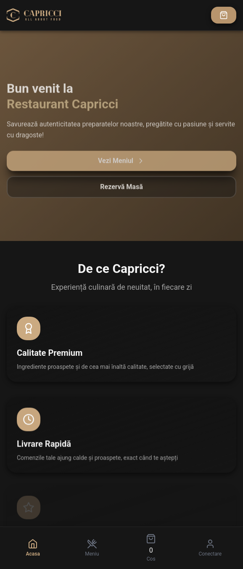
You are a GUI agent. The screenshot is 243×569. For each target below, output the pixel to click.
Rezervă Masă (121, 189)
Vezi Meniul (121, 163)
